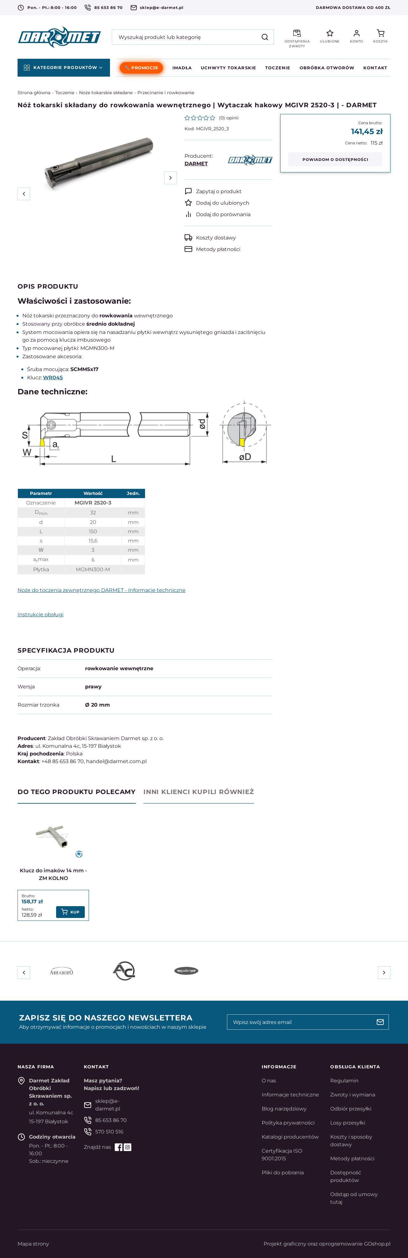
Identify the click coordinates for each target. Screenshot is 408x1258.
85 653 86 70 (108, 7)
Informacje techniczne (290, 1095)
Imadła (182, 67)
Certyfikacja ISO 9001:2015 (282, 1155)
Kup (75, 912)
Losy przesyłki (347, 1123)
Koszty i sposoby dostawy (351, 1141)
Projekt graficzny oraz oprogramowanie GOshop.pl (327, 1244)
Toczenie (277, 67)
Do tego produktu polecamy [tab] (77, 792)
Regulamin (344, 1081)
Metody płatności (218, 249)
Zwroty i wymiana (352, 1095)
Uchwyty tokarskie (228, 67)
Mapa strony (33, 1244)
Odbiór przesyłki (350, 1109)
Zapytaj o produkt (219, 191)
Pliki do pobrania (283, 1173)
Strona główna (34, 92)
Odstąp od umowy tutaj (354, 1198)
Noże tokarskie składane (106, 92)
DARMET (196, 164)
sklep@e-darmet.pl (161, 7)
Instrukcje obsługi (40, 614)
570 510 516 (109, 1132)
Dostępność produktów (345, 1176)
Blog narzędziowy (284, 1109)
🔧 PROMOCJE (141, 67)
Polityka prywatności (288, 1123)
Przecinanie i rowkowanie (165, 92)
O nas (269, 1081)
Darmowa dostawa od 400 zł (353, 7)
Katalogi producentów (290, 1137)
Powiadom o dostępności (335, 159)
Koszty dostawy (216, 238)
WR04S (53, 378)
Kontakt (375, 67)
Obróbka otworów (327, 67)
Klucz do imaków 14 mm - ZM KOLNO (53, 874)
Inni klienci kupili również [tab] (198, 792)
